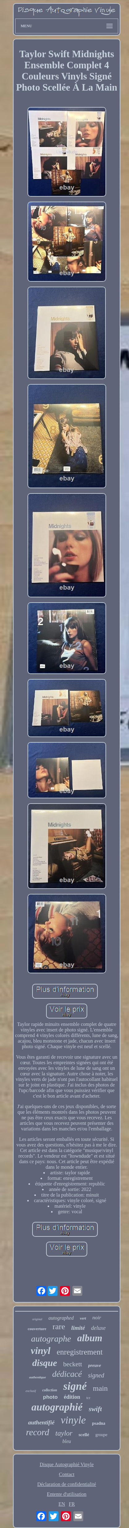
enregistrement (80, 1352)
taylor (63, 1433)
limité (78, 1328)
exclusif (31, 1391)
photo (50, 1397)
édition (72, 1397)
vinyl (40, 1350)
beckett (72, 1364)
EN (61, 1504)
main (100, 1388)
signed (96, 1375)
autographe (51, 1338)
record (37, 1432)
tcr (88, 1398)
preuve (94, 1365)
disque (44, 1363)
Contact (67, 1474)
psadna (98, 1423)
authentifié (41, 1422)
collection (49, 1390)
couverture (37, 1328)
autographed (61, 1318)
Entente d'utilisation (67, 1494)
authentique (37, 1377)
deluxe (98, 1328)
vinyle (73, 1420)
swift (95, 1409)
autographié (57, 1407)
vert (83, 1318)
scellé (84, 1434)
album (89, 1338)
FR (72, 1504)
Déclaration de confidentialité (66, 1484)
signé (75, 1386)
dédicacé (67, 1374)
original (37, 1319)
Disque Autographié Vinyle (67, 1464)
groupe (101, 1434)
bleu (66, 1441)
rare (59, 1326)
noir (96, 1318)
